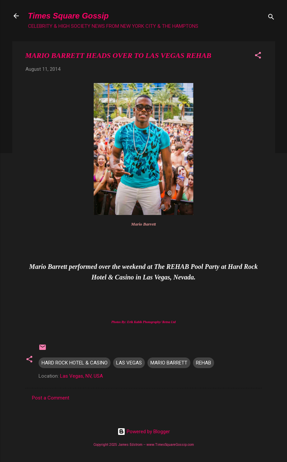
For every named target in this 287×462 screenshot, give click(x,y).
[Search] (271, 18)
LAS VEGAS (129, 363)
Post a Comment (50, 398)
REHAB (203, 363)
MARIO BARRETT (168, 363)
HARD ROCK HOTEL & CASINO (75, 363)
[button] (258, 56)
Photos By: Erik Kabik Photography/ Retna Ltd (143, 322)
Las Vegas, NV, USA (81, 376)
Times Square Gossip (68, 15)
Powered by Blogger (143, 432)
